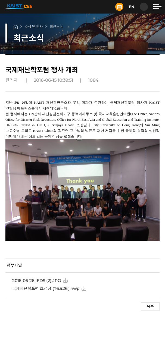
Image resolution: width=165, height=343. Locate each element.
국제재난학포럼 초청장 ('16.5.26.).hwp (45, 288)
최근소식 (56, 26)
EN (131, 7)
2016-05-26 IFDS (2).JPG (36, 280)
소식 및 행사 (34, 26)
